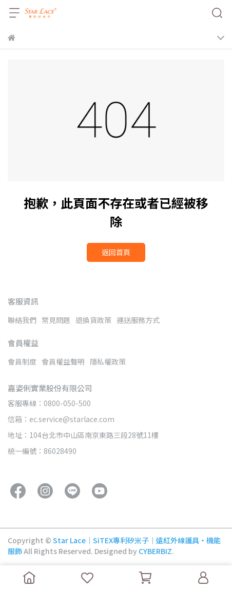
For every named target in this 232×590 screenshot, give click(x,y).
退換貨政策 (93, 320)
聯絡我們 (22, 320)
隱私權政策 (108, 361)
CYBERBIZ (155, 551)
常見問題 (56, 320)
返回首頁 (116, 252)
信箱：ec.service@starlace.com (61, 419)
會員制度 (22, 361)
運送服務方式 (138, 320)
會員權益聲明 (63, 361)
